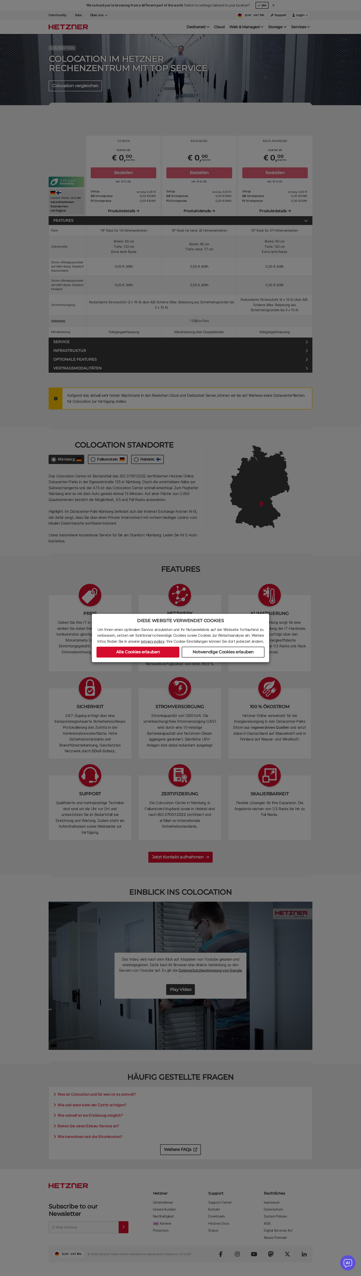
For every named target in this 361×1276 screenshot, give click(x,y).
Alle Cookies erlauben (138, 652)
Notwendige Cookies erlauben (223, 652)
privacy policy (153, 641)
